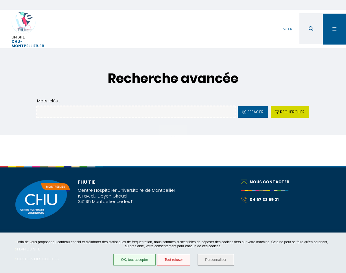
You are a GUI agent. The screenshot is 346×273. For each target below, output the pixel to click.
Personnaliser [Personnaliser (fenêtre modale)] (215, 260)
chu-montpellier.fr (28, 44)
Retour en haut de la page (331, 166)
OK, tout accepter (134, 260)
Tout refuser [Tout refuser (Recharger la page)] (174, 260)
